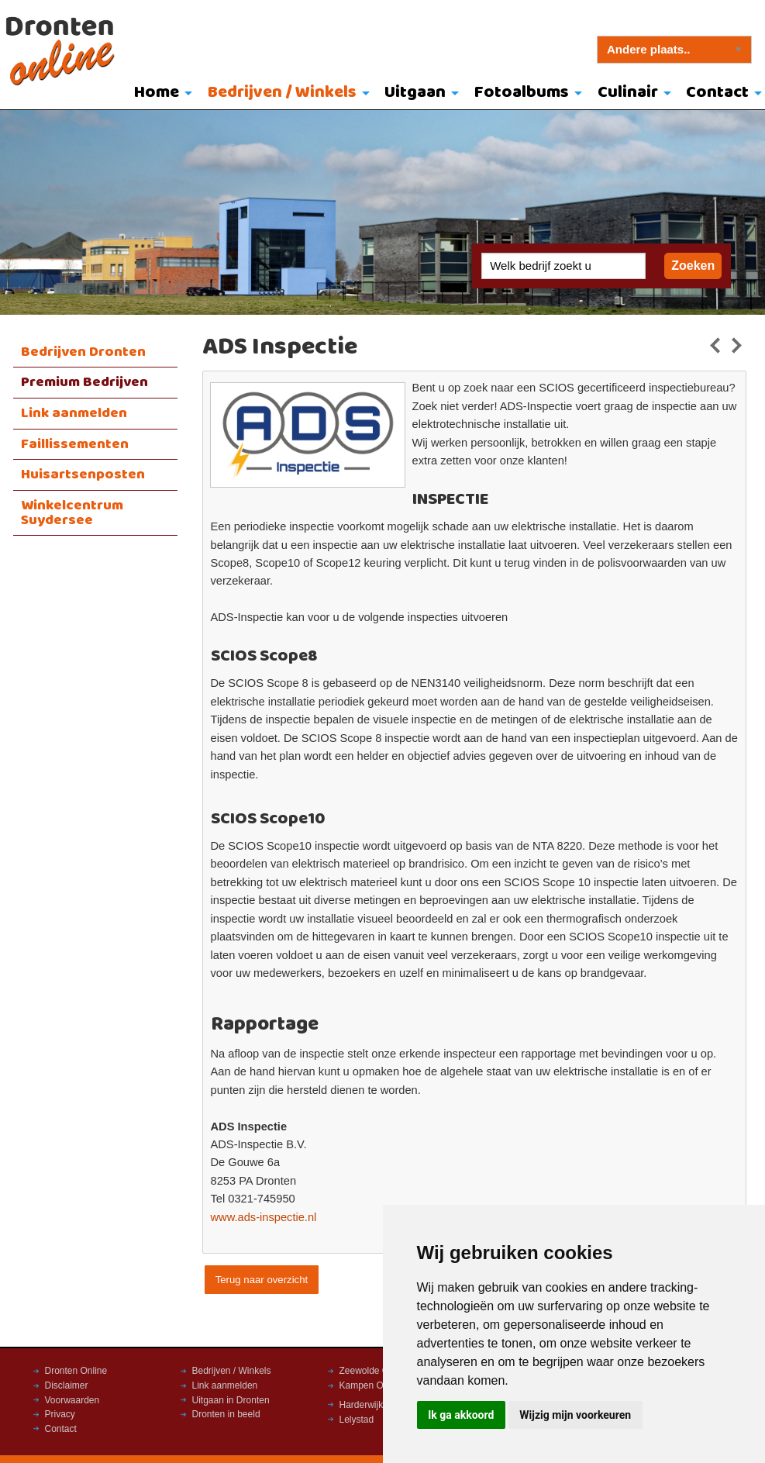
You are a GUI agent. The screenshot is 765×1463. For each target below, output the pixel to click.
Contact (61, 1428)
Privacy (60, 1414)
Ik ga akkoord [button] (461, 1415)
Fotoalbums (521, 92)
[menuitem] (159, 94)
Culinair (628, 92)
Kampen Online (371, 1385)
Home (156, 92)
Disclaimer (66, 1385)
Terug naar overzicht (261, 1279)
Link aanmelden (74, 413)
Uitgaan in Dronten (231, 1400)
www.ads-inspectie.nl (264, 1217)
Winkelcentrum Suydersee (72, 513)
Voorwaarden (72, 1400)
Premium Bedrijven (84, 382)
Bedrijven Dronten (83, 352)
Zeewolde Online (374, 1370)
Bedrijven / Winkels (282, 92)
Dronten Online (76, 1370)
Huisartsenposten (83, 474)
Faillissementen (75, 444)
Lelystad (356, 1419)
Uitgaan (415, 92)
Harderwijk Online (376, 1404)
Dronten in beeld (226, 1414)
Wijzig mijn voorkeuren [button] (575, 1415)
